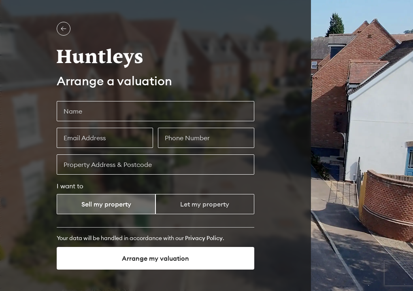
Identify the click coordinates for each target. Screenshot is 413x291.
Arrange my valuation (155, 258)
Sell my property (106, 204)
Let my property (204, 204)
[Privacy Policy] (204, 238)
